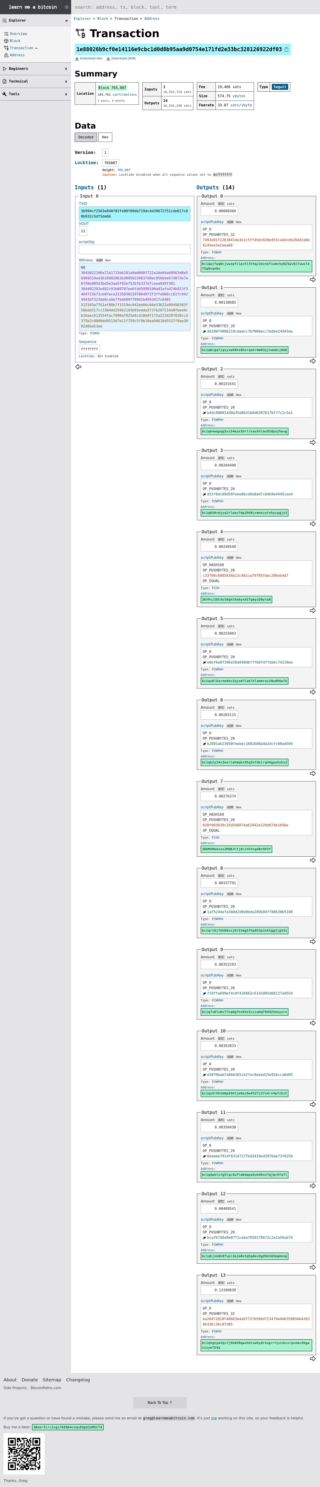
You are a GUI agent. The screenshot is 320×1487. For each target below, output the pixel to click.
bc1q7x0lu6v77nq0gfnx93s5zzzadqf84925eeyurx (244, 1012)
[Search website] (195, 7)
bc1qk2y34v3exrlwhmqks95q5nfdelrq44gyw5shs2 (244, 762)
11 (83, 231)
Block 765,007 (112, 88)
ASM (99, 260)
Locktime (85, 162)
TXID (83, 204)
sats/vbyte (241, 105)
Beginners (18, 69)
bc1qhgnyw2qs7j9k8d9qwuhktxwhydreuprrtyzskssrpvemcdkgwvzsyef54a (256, 1345)
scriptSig (86, 242)
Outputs (207, 187)
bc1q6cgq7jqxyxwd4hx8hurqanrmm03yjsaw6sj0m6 (244, 350)
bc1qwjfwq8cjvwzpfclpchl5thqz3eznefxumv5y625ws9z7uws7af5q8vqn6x (256, 266)
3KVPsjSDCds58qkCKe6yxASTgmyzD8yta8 (236, 599)
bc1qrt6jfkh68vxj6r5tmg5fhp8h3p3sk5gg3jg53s (244, 930)
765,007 (123, 170)
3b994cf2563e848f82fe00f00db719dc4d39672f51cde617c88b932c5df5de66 (134, 213)
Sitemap (52, 1379)
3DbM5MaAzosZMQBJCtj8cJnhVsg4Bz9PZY (236, 849)
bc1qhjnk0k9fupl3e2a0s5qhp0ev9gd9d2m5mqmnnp (244, 1256)
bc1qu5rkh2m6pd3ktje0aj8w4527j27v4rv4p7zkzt (244, 1093)
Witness (86, 260)
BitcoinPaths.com (45, 1388)
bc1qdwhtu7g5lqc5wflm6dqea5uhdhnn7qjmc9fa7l (244, 1174)
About (10, 1379)
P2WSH (95, 333)
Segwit (280, 87)
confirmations (125, 94)
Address (151, 18)
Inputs (84, 187)
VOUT (84, 224)
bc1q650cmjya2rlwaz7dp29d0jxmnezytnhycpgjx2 (244, 512)
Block (102, 18)
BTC (221, 204)
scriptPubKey (212, 222)
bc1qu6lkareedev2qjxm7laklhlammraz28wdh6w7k (244, 681)
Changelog (78, 1379)
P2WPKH (217, 338)
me (214, 1418)
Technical (18, 81)
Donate (30, 1379)
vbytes (239, 96)
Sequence (87, 342)
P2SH (216, 588)
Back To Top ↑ (160, 1402)
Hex (105, 137)
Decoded (85, 137)
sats (230, 204)
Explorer (82, 18)
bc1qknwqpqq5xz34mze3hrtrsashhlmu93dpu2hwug (244, 431)
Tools (14, 94)
